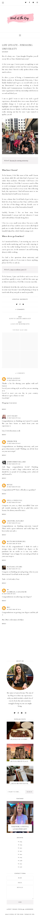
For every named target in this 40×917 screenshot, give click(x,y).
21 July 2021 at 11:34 (13, 569)
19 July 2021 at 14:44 (13, 523)
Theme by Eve (29, 914)
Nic (8, 607)
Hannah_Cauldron (17, 592)
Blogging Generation (9, 403)
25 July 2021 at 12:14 (14, 609)
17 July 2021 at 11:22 (13, 380)
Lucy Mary (12, 416)
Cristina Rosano (15, 521)
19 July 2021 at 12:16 (13, 486)
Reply (4, 409)
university (24, 299)
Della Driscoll (15, 500)
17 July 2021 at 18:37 (14, 443)
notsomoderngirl (16, 541)
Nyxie (9, 485)
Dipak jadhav (13, 378)
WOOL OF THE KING (16, 914)
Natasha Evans (14, 567)
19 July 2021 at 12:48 (14, 502)
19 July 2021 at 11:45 (13, 464)
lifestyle (15, 299)
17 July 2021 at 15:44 (14, 418)
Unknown (12, 441)
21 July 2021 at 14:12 (9, 593)
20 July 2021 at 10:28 (14, 543)
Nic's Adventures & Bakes (15, 620)
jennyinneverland (16, 462)
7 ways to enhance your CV (17, 270)
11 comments (20, 309)
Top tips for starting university (18, 160)
